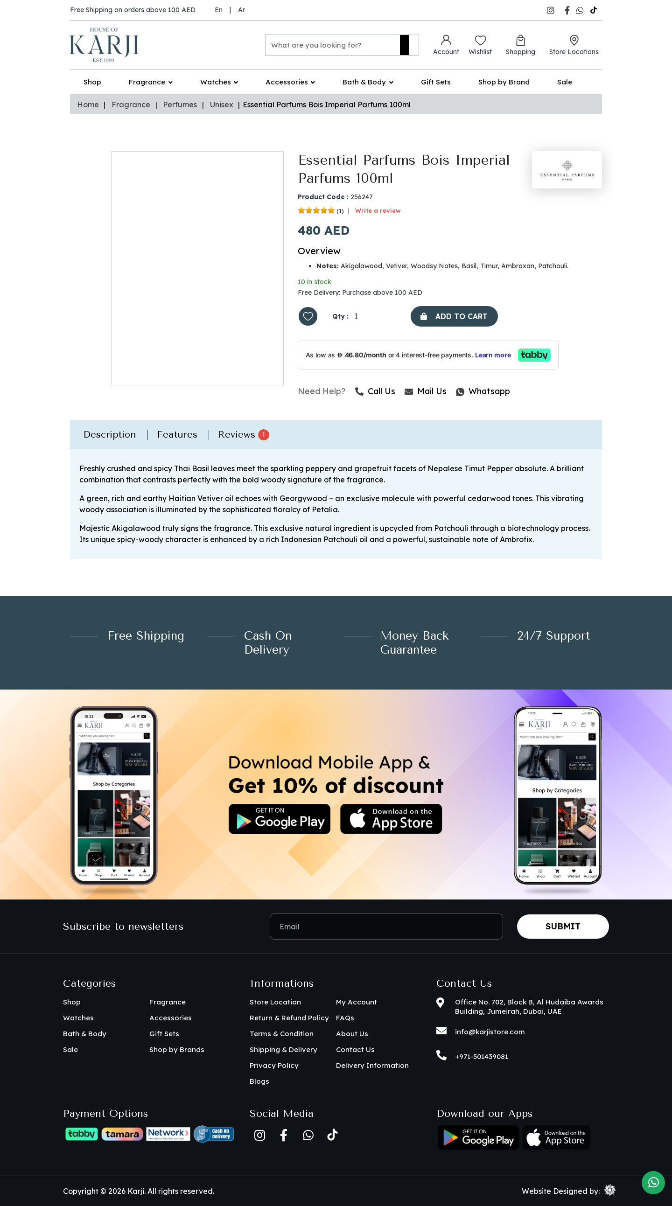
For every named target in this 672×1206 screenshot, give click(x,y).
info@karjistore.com (490, 1031)
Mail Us (426, 391)
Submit (563, 926)
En (219, 10)
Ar (241, 10)
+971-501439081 (481, 1056)
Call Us (375, 391)
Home (88, 104)
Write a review (378, 211)
